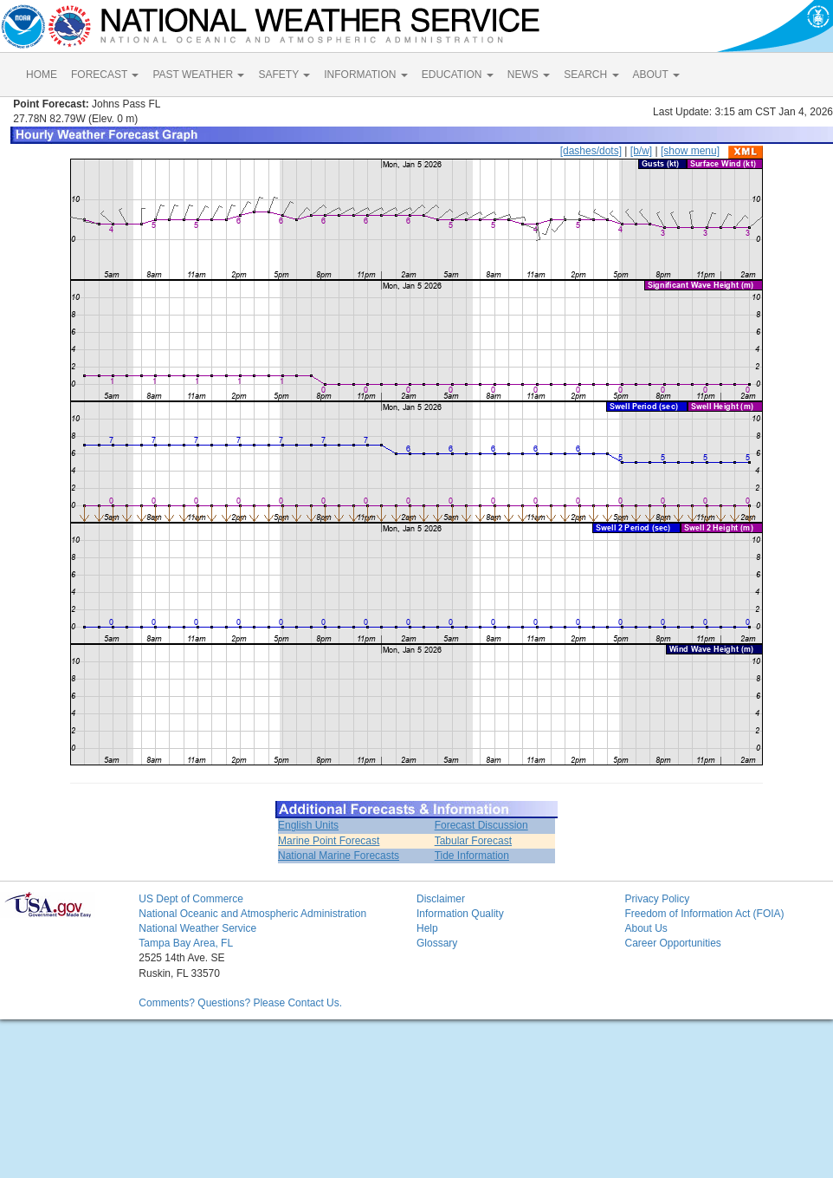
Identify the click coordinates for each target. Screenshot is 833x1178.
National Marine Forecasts (338, 855)
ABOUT (656, 74)
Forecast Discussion (481, 825)
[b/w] (641, 151)
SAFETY (284, 74)
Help (427, 928)
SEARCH (591, 74)
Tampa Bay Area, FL (186, 943)
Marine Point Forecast (328, 841)
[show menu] (690, 151)
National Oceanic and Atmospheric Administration (252, 914)
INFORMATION (365, 74)
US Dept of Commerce (191, 899)
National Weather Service (197, 928)
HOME (41, 74)
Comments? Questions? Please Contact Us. (240, 1003)
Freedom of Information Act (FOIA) (704, 914)
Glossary (436, 943)
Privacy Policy (656, 899)
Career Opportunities (672, 943)
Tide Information (472, 855)
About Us (645, 928)
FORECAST (105, 74)
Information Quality (460, 914)
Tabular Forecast (473, 841)
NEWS (528, 74)
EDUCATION (458, 74)
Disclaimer (440, 899)
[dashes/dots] (591, 151)
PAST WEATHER (198, 74)
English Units (308, 825)
